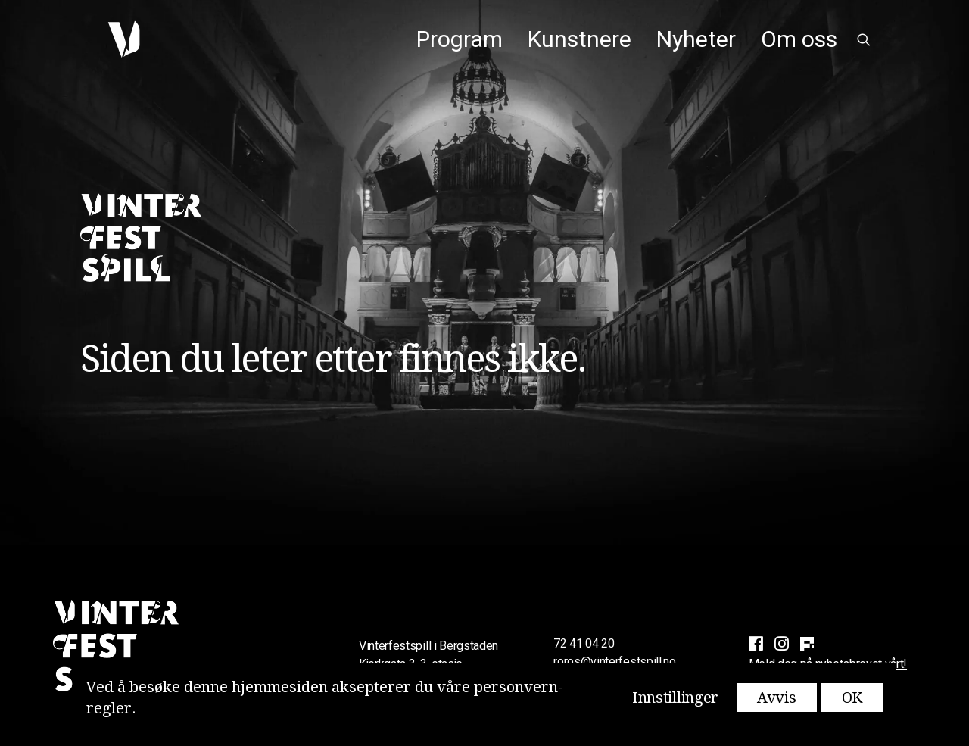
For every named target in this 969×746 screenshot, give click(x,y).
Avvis (776, 697)
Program (459, 39)
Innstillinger (675, 697)
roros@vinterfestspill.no (614, 661)
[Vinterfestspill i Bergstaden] (114, 39)
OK (852, 697)
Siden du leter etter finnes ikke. (333, 358)
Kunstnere (579, 39)
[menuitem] (459, 39)
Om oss (799, 39)
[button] (864, 39)
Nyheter (696, 39)
